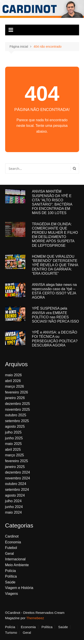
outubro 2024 (15, 484)
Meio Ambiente (17, 565)
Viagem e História (19, 588)
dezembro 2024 (17, 472)
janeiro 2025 (15, 467)
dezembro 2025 (17, 404)
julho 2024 (13, 501)
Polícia (10, 571)
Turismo (11, 632)
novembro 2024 (17, 478)
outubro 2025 (15, 415)
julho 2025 (13, 432)
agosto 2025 (15, 426)
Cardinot (12, 536)
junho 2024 (14, 507)
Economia (13, 542)
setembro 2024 (17, 489)
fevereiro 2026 (16, 392)
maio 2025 (13, 444)
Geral (9, 553)
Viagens (11, 593)
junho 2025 (14, 438)
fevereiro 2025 (16, 461)
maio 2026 (13, 375)
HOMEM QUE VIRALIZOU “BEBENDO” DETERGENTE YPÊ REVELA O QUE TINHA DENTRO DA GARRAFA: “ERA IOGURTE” (55, 265)
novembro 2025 (17, 409)
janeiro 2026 (15, 398)
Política (11, 576)
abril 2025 (13, 449)
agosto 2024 (15, 495)
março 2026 (14, 386)
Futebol (11, 548)
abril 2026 (13, 381)
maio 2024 (13, 512)
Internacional (15, 559)
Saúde (10, 582)
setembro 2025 (17, 421)
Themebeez (35, 618)
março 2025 (14, 455)
